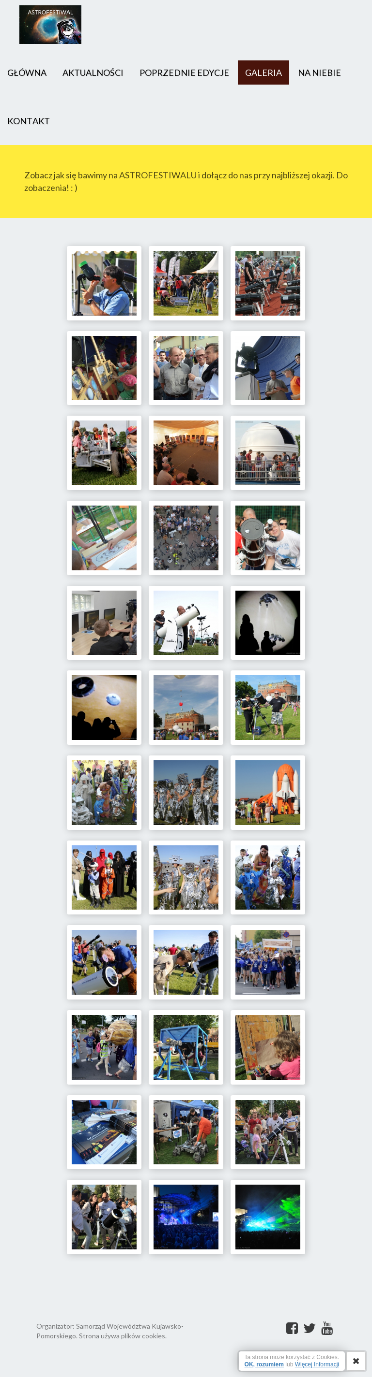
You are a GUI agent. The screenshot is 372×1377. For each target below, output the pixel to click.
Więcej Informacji (317, 1364)
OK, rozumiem (264, 1364)
